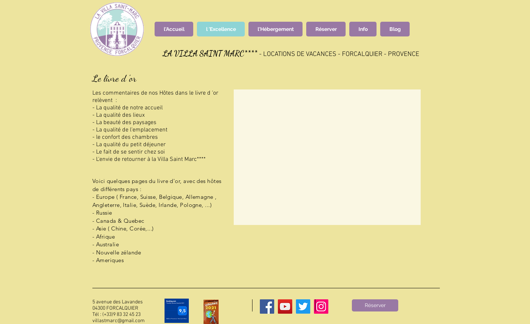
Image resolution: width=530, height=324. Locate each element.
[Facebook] (267, 306)
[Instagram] (321, 306)
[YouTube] (285, 306)
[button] (327, 157)
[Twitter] (303, 306)
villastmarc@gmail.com (118, 321)
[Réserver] (375, 305)
